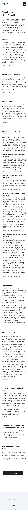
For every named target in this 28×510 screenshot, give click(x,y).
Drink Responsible (14, 499)
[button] (24, 4)
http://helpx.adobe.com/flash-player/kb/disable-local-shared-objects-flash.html (13, 322)
